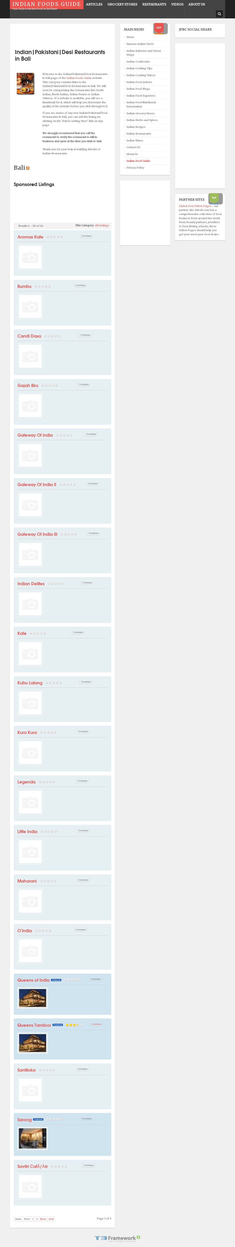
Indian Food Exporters (140, 95)
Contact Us (133, 147)
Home (130, 37)
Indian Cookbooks (138, 61)
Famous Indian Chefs (140, 44)
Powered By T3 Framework (117, 1239)
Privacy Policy (135, 167)
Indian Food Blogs (138, 88)
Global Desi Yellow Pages (195, 206)
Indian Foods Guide (79, 78)
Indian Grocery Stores (140, 113)
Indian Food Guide (138, 161)
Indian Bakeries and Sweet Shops (143, 53)
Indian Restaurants (138, 133)
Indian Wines (134, 140)
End (51, 1219)
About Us (132, 154)
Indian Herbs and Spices (142, 120)
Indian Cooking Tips (139, 68)
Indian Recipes (135, 127)
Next (43, 1219)
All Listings (102, 225)
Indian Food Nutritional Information (141, 104)
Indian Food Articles (139, 82)
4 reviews (96, 1024)
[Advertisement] (67, 34)
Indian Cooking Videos (140, 75)
